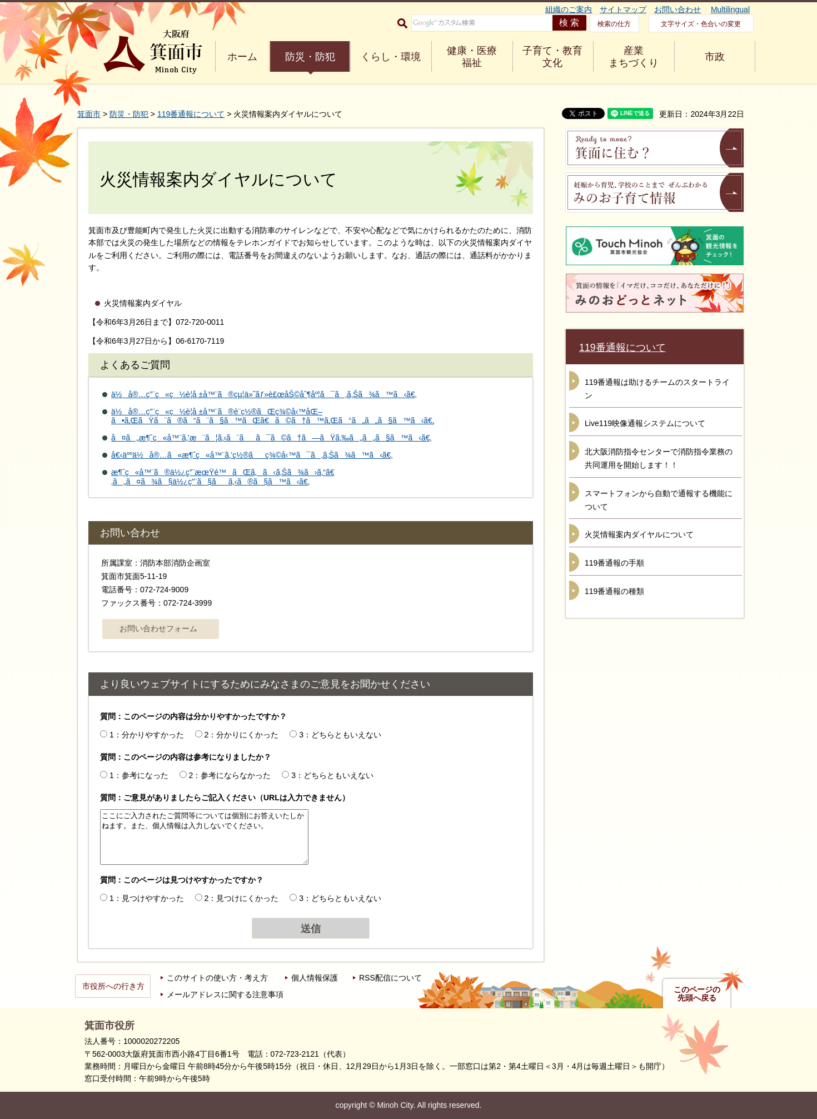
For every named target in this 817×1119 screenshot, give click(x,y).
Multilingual (730, 9)
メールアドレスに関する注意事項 (225, 994)
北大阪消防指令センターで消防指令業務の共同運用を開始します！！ (659, 458)
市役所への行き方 (113, 986)
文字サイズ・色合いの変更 (701, 24)
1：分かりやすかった (146, 734)
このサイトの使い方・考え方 (217, 977)
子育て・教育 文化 (552, 56)
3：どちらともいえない (340, 734)
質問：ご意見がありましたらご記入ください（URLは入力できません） (225, 797)
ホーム (242, 56)
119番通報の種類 (614, 591)
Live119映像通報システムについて (645, 423)
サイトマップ (623, 9)
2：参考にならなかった (230, 775)
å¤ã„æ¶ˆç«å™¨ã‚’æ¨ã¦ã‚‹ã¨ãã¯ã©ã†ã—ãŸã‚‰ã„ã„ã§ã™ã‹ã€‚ (271, 437)
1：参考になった (138, 775)
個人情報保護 (314, 977)
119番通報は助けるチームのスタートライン (657, 389)
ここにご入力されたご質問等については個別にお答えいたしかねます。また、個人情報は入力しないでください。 (204, 837)
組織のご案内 (568, 9)
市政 (715, 56)
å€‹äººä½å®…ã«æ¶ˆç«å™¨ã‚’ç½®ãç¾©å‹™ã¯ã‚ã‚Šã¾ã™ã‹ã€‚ (252, 454)
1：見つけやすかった (146, 898)
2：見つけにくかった (242, 898)
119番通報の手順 (614, 562)
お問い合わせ (677, 9)
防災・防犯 (310, 56)
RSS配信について (390, 977)
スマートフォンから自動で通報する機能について (659, 500)
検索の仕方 (614, 24)
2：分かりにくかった (242, 734)
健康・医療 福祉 (472, 56)
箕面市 (89, 114)
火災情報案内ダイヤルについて (639, 534)
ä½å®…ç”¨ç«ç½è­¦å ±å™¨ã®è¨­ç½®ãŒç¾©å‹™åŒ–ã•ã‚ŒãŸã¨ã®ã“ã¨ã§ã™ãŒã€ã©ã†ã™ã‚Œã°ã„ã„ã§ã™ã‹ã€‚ (272, 416)
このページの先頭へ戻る (697, 994)
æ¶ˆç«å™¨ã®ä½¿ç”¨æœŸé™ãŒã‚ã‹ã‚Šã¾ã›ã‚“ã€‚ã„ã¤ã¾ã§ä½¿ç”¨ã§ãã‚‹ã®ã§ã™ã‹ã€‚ (223, 477)
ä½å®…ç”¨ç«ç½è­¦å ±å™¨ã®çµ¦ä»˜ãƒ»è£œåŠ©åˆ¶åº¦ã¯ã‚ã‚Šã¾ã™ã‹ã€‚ (264, 394)
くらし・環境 (391, 56)
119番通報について (191, 114)
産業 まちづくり (634, 56)
